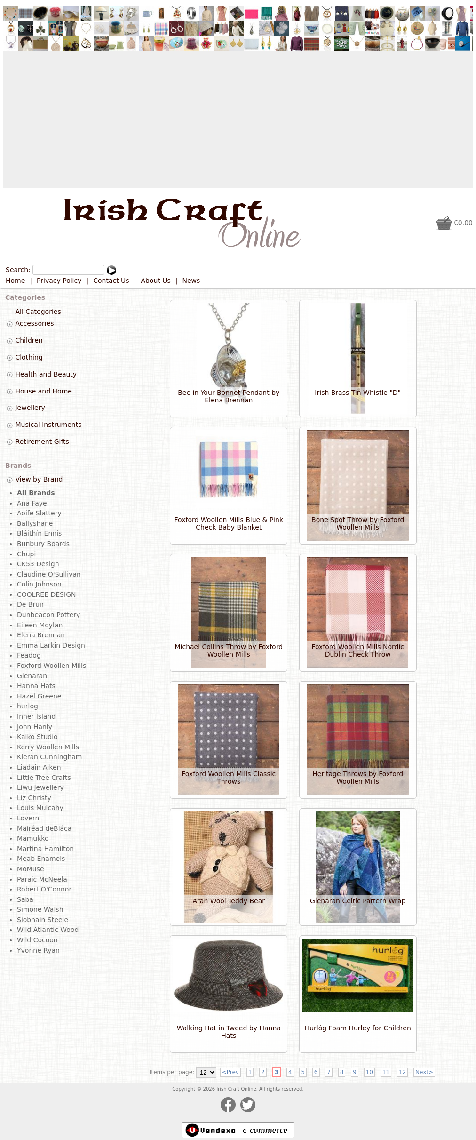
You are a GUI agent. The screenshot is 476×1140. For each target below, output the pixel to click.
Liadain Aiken (39, 767)
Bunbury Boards (43, 543)
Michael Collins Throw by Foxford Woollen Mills (229, 650)
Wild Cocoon (37, 940)
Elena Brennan (41, 635)
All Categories (38, 311)
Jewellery (30, 408)
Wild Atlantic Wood (48, 929)
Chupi (26, 554)
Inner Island (36, 716)
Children (28, 340)
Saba (25, 899)
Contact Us (111, 280)
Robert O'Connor (44, 889)
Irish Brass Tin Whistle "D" (358, 392)
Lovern (28, 818)
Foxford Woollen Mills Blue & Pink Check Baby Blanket (229, 523)
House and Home (43, 391)
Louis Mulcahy (40, 807)
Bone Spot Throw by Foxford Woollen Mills (357, 523)
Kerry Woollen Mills (48, 747)
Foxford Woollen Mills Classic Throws (229, 777)
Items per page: (172, 1072)
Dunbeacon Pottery (48, 614)
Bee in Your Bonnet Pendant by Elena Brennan (228, 396)
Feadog (29, 655)
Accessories (34, 324)
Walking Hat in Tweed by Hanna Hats (229, 1031)
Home (15, 280)
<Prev (230, 1072)
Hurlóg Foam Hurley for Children (358, 1028)
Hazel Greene (39, 696)
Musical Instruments (48, 424)
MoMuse (30, 869)
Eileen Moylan (40, 625)
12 (402, 1072)
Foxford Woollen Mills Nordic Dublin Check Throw (357, 650)
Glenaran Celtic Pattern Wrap (358, 901)
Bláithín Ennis (39, 533)
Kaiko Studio (37, 736)
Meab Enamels (41, 858)
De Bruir (30, 604)
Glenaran (32, 676)
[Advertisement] (238, 119)
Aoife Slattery (39, 513)
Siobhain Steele (42, 919)
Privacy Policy (59, 280)
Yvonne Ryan (38, 950)
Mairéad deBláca (44, 828)
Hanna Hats (36, 686)
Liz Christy (34, 798)
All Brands (36, 493)
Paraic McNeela (42, 879)
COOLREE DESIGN (46, 594)
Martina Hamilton (45, 848)
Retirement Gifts (42, 441)
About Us (155, 280)
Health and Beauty (46, 374)
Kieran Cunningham (49, 757)
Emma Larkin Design (51, 645)
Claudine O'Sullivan (49, 574)
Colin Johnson (39, 584)
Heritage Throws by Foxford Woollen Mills (357, 777)
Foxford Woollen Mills (51, 665)
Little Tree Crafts (44, 777)
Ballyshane (35, 523)
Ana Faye (32, 503)
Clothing (28, 357)
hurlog (27, 706)
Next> (424, 1072)
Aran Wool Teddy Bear (228, 901)
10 (369, 1072)
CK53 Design (38, 564)
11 (385, 1072)
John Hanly (34, 727)
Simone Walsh (40, 909)
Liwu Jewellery (40, 787)
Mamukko (32, 838)
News (191, 280)
